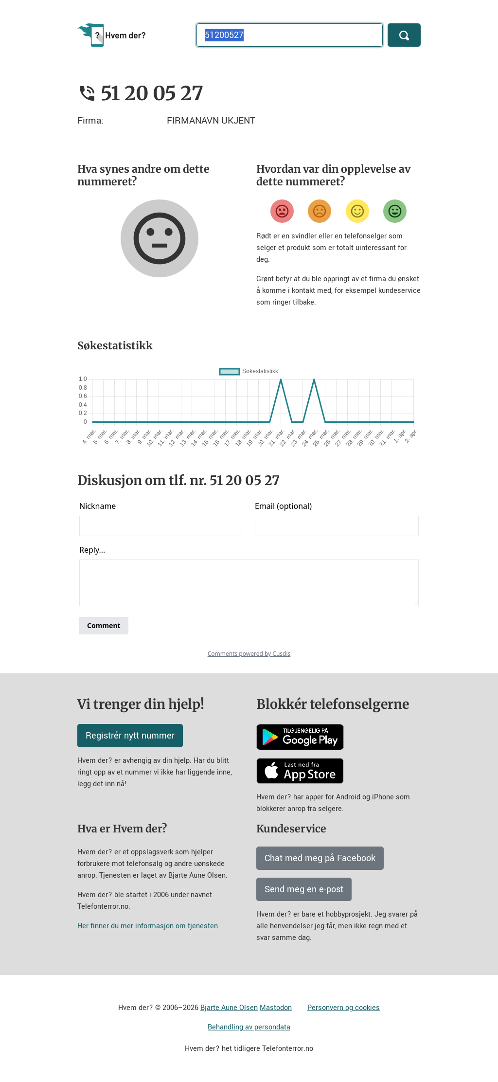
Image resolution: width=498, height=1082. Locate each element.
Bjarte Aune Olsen (229, 1008)
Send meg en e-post (304, 889)
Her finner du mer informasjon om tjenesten (147, 926)
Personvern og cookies (343, 1008)
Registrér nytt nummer (130, 735)
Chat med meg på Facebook (320, 858)
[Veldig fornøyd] (395, 211)
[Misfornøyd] (319, 211)
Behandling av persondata (249, 1027)
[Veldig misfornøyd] (282, 211)
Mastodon (276, 1008)
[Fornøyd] (357, 211)
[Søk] (404, 35)
